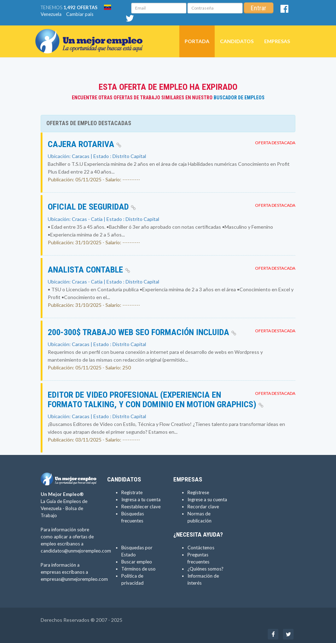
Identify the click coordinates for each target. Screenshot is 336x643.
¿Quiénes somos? (205, 569)
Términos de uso (138, 569)
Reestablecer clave (141, 506)
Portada (197, 41)
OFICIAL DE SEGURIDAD (92, 207)
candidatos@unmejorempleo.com (76, 551)
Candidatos (237, 41)
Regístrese (198, 492)
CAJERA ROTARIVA (84, 144)
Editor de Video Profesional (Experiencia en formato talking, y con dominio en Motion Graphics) (155, 399)
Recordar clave (203, 506)
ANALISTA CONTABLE (89, 270)
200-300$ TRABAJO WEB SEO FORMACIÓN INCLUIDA (142, 332)
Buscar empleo (136, 562)
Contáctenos (200, 547)
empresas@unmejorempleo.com (74, 579)
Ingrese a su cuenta (207, 499)
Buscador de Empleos (239, 97)
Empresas (277, 41)
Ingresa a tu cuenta (141, 499)
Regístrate (132, 492)
